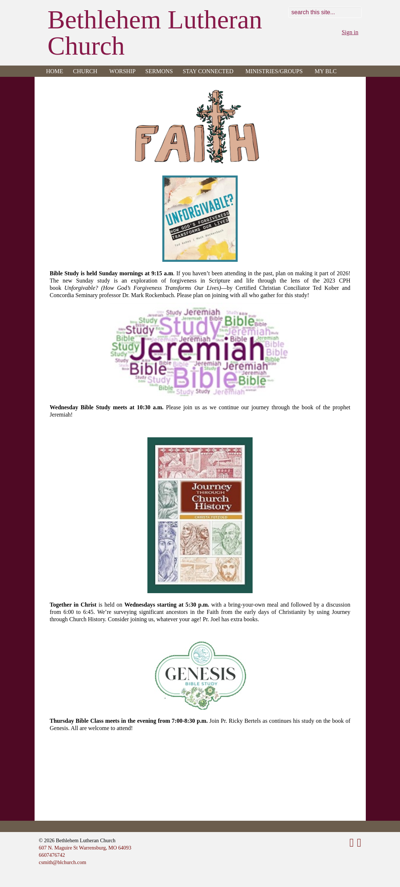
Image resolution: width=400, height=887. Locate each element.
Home (54, 71)
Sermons (159, 71)
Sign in (350, 32)
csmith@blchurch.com (62, 862)
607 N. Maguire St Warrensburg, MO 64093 (85, 848)
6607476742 (52, 855)
